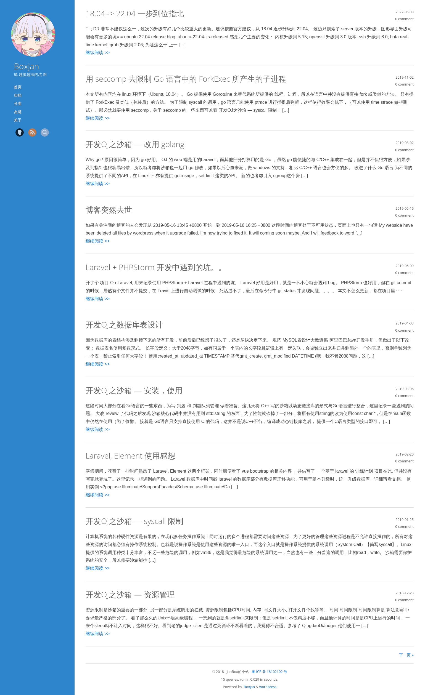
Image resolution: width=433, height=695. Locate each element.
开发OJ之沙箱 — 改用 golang (135, 144)
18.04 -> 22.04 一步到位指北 (135, 13)
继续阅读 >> (98, 52)
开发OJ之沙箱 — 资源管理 (130, 594)
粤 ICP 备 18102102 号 (269, 671)
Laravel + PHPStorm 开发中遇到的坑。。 (156, 267)
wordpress (267, 687)
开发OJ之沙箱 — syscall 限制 (134, 521)
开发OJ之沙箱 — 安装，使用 (134, 390)
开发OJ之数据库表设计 (124, 324)
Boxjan (26, 66)
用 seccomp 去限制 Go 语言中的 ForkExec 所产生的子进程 (186, 78)
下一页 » (406, 654)
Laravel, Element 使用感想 (130, 455)
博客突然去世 (109, 209)
